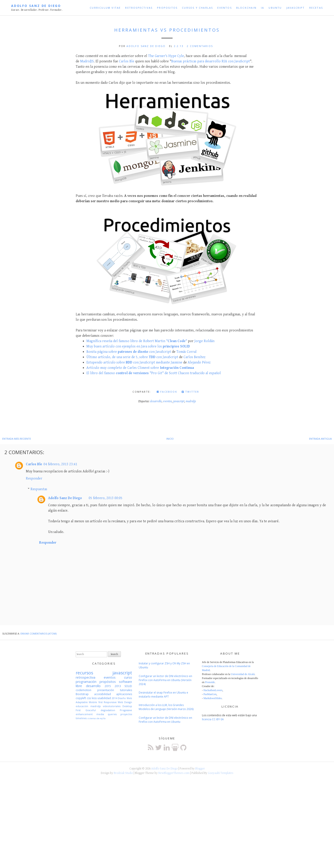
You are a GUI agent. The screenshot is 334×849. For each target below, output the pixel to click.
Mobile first (95, 702)
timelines (81, 718)
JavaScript (295, 7)
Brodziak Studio (123, 773)
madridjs (191, 401)
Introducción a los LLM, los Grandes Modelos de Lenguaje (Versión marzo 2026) (166, 707)
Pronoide (210, 682)
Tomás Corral (186, 352)
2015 (108, 686)
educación (82, 706)
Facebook (167, 391)
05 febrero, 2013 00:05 (105, 498)
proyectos (126, 714)
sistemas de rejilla (96, 718)
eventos (167, 401)
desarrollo (156, 401)
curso (128, 677)
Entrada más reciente (16, 438)
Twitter (190, 391)
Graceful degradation (100, 710)
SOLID (128, 686)
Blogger (200, 768)
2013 (118, 686)
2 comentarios (200, 46)
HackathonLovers (213, 690)
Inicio (170, 438)
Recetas (316, 7)
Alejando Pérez (199, 362)
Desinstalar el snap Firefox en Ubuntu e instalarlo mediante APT (163, 694)
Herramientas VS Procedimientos (167, 30)
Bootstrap (82, 694)
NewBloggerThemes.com (173, 773)
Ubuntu (275, 7)
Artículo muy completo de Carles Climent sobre (140, 368)
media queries (106, 714)
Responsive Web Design (118, 702)
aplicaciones (124, 694)
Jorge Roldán (204, 341)
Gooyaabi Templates (220, 773)
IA (262, 7)
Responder (34, 478)
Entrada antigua (320, 438)
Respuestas (39, 489)
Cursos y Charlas (197, 7)
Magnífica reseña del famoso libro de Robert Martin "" (136, 341)
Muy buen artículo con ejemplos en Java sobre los (138, 346)
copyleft (81, 698)
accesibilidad (102, 694)
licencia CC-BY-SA (213, 719)
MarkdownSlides (213, 698)
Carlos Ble (126, 61)
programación (86, 682)
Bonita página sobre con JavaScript (128, 352)
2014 (114, 698)
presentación (105, 690)
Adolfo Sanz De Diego (36, 6)
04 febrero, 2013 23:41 (60, 464)
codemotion (83, 690)
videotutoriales (111, 706)
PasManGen (210, 694)
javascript (178, 401)
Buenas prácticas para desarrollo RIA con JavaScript (210, 61)
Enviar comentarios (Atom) (38, 633)
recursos (84, 673)
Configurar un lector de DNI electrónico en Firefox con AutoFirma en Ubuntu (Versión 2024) (165, 680)
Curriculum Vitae (105, 7)
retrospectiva (85, 677)
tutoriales (126, 690)
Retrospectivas (139, 7)
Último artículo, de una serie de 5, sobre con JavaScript (132, 357)
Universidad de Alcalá (243, 674)
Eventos (224, 7)
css (89, 698)
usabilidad (104, 698)
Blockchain (246, 7)
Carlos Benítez (194, 357)
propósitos (108, 682)
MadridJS (87, 61)
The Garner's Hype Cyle (166, 56)
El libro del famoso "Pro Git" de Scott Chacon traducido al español (153, 373)
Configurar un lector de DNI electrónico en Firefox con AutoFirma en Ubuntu (165, 720)
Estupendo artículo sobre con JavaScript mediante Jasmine (134, 362)
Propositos (167, 7)
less (94, 698)
